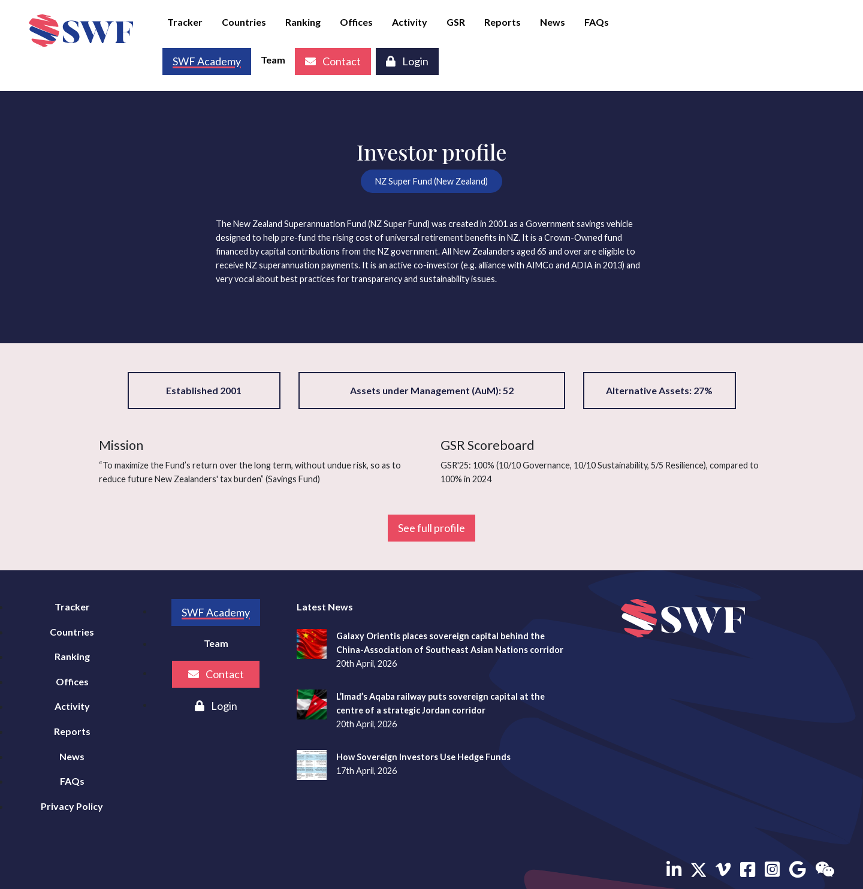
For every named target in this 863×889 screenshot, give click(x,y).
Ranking (303, 22)
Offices (356, 22)
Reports (502, 22)
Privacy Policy (72, 806)
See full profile (431, 527)
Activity (409, 22)
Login (407, 61)
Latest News (325, 606)
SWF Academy (216, 612)
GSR (455, 22)
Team (273, 59)
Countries (244, 22)
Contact (333, 61)
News (552, 22)
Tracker (185, 22)
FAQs (596, 22)
